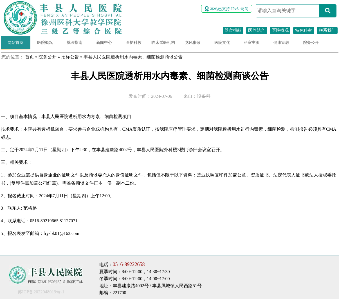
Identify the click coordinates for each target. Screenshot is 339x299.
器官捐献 (232, 30)
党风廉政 (193, 42)
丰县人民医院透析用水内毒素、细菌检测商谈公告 (133, 57)
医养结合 (256, 30)
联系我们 (327, 30)
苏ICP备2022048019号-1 (41, 291)
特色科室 (303, 30)
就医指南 (74, 42)
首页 (29, 57)
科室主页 (252, 42)
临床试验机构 (163, 42)
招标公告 (70, 57)
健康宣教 (281, 42)
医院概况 (280, 30)
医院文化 (222, 42)
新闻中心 (104, 42)
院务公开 (311, 42)
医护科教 (134, 42)
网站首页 (15, 42)
